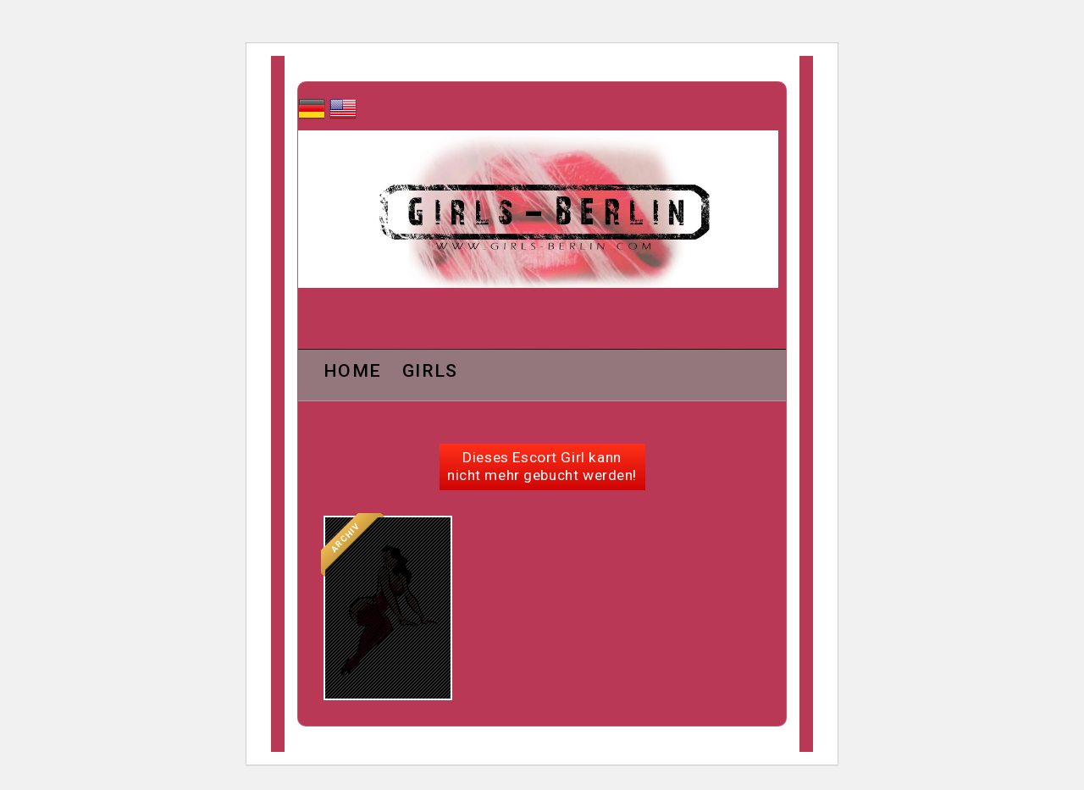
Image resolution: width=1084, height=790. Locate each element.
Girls (429, 371)
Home (352, 371)
